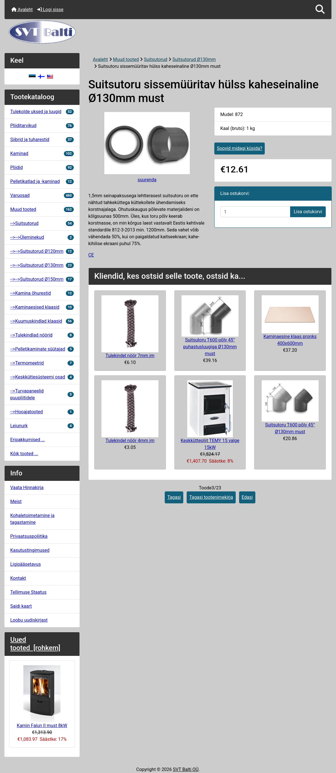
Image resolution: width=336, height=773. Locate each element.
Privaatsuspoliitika (29, 536)
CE (91, 255)
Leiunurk (42, 425)
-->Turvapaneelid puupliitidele (42, 394)
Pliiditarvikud (42, 125)
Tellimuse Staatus (28, 592)
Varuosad (42, 195)
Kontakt (18, 578)
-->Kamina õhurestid (42, 293)
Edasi (247, 497)
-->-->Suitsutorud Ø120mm (42, 251)
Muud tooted (126, 59)
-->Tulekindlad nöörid (42, 335)
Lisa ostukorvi (308, 211)
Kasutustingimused (30, 550)
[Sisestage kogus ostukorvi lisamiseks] (255, 211)
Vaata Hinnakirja (27, 487)
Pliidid (42, 167)
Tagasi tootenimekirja (211, 497)
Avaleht (22, 9)
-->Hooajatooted (42, 411)
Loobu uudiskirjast (29, 620)
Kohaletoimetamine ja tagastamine (32, 519)
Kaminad (42, 153)
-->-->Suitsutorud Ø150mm (42, 279)
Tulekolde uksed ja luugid (42, 111)
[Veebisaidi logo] (168, 32)
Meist (16, 501)
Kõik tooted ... (24, 453)
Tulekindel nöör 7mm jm (129, 355)
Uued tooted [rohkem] (35, 644)
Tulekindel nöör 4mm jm (129, 440)
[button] (320, 9)
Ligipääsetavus (25, 564)
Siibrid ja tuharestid (42, 139)
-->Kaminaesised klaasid (42, 307)
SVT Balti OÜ (186, 769)
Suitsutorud (155, 59)
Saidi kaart (21, 606)
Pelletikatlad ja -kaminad (42, 181)
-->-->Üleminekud (42, 237)
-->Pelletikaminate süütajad (42, 349)
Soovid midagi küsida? (239, 148)
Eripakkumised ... (27, 439)
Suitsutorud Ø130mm (194, 59)
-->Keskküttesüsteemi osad (42, 377)
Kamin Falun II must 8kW (42, 696)
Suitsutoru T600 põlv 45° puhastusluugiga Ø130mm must (210, 346)
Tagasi (174, 497)
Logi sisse (50, 9)
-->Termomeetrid (42, 363)
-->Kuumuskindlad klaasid (42, 321)
